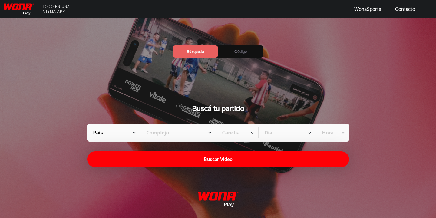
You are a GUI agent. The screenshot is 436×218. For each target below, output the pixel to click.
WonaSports (367, 9)
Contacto (405, 9)
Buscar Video (218, 159)
